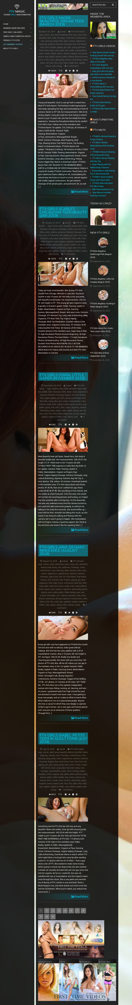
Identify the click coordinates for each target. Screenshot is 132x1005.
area (80, 35)
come (70, 229)
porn (50, 592)
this (56, 63)
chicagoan (53, 229)
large (79, 398)
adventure (59, 564)
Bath (66, 389)
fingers (68, 395)
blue (49, 38)
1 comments (67, 790)
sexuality (71, 595)
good (73, 398)
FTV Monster (53, 235)
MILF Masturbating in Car (103, 189)
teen (52, 63)
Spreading (60, 60)
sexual (64, 595)
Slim (42, 248)
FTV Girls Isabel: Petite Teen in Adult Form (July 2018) (63, 738)
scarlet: (73, 245)
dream (72, 41)
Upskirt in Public (73, 251)
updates (67, 602)
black (85, 752)
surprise (42, 783)
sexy (84, 245)
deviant (73, 570)
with (54, 66)
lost (72, 768)
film (56, 577)
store (83, 595)
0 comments (72, 66)
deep (55, 41)
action (46, 35)
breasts (52, 755)
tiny (45, 251)
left (42, 768)
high (85, 235)
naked (53, 53)
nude (56, 242)
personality (76, 589)
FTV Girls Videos (104, 45)
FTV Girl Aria (78, 561)
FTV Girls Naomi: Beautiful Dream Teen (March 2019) (62, 21)
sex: (79, 245)
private (58, 57)
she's (40, 60)
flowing (83, 395)
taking (75, 410)
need (48, 404)
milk (78, 238)
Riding (71, 57)
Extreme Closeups (64, 44)
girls (69, 47)
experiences (63, 574)
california (66, 567)
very (64, 417)
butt (50, 392)
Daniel (63, 32)
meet (41, 53)
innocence (68, 583)
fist (77, 395)
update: (82, 63)
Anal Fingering (61, 35)
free (42, 47)
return (71, 777)
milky (83, 238)
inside (78, 765)
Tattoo (42, 602)
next (52, 589)
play (46, 57)
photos (41, 57)
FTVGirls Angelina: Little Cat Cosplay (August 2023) (102, 280)
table (64, 410)
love (66, 50)
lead (84, 398)
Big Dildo (78, 752)
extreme (51, 44)
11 (53, 917)
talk (80, 410)
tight (75, 783)
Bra (39, 392)
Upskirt (63, 251)
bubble (44, 392)
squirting (75, 407)
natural (67, 53)
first (74, 44)
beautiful (43, 38)
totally (70, 63)
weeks (79, 787)
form (72, 762)
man (72, 586)
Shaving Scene (81, 57)
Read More (81, 191)
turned (76, 414)
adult (52, 564)
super (69, 248)
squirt (68, 407)
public (64, 57)
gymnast (81, 47)
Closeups (61, 38)
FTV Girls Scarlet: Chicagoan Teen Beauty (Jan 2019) (63, 212)
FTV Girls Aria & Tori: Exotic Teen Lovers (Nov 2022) (101, 330)
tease (49, 783)
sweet (85, 60)
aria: (77, 564)
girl (65, 47)
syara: (58, 410)
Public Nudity (69, 592)
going (74, 47)
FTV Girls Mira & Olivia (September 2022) (99, 354)
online (49, 774)
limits (47, 768)
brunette (43, 229)
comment (70, 38)
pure (78, 592)
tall (47, 63)
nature (47, 589)
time (61, 63)
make (71, 50)
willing (59, 605)
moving (75, 771)
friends (55, 580)
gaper (47, 398)
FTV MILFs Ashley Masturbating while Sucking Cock (102, 145)
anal (52, 35)
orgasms (70, 242)
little (45, 401)
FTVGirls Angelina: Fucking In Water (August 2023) (102, 305)
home (46, 50)
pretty (55, 245)
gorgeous (43, 583)
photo (84, 53)
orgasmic (67, 589)
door (84, 570)
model (46, 53)
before (70, 752)
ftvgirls (53, 47)
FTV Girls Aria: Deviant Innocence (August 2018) (62, 550)
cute (42, 41)
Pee (79, 53)
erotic (47, 232)
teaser (56, 783)
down (66, 41)
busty (54, 567)
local (53, 768)
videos (48, 66)
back (85, 35)
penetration (80, 242)
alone (67, 564)
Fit (64, 577)
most (41, 589)
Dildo (60, 41)
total (65, 63)
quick (66, 245)
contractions (80, 38)
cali (59, 567)
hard (41, 50)
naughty (42, 774)
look (51, 586)
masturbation (81, 50)
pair (61, 774)
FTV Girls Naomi (78, 32)
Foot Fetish (81, 44)
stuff (85, 599)
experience (80, 41)
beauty (75, 226)
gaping (60, 47)
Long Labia (59, 50)
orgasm (74, 53)
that (46, 414)
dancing (48, 41)
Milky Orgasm (47, 242)
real (52, 407)
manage (44, 771)
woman (70, 605)
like (41, 401)
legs (52, 50)
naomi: (60, 53)
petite (67, 404)
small (46, 248)
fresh (47, 47)
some (52, 60)
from (45, 235)
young (59, 66)
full (61, 235)
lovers (61, 586)
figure (51, 577)
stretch (68, 60)
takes (42, 63)
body (54, 38)
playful (52, 57)
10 (47, 917)
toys (76, 63)
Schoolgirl (51, 595)
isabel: (84, 765)
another (55, 389)
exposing (43, 44)
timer (41, 251)
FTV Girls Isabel (77, 749)
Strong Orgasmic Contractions (69, 599)
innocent (44, 238)
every (75, 392)
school (43, 595)
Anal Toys (72, 35)
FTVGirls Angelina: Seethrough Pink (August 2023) (101, 254)
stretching (76, 60)
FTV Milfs (99, 129)
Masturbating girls (101, 121)
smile (46, 60)
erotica (54, 232)
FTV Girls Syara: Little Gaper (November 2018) (62, 376)
